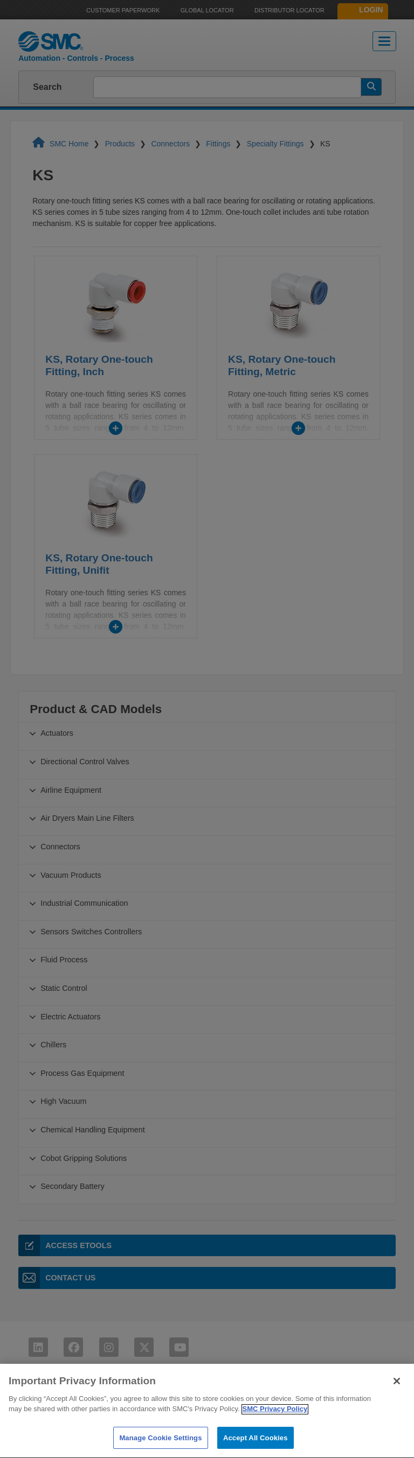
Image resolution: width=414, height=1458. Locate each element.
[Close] (397, 1403)
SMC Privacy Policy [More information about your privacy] (275, 1431)
